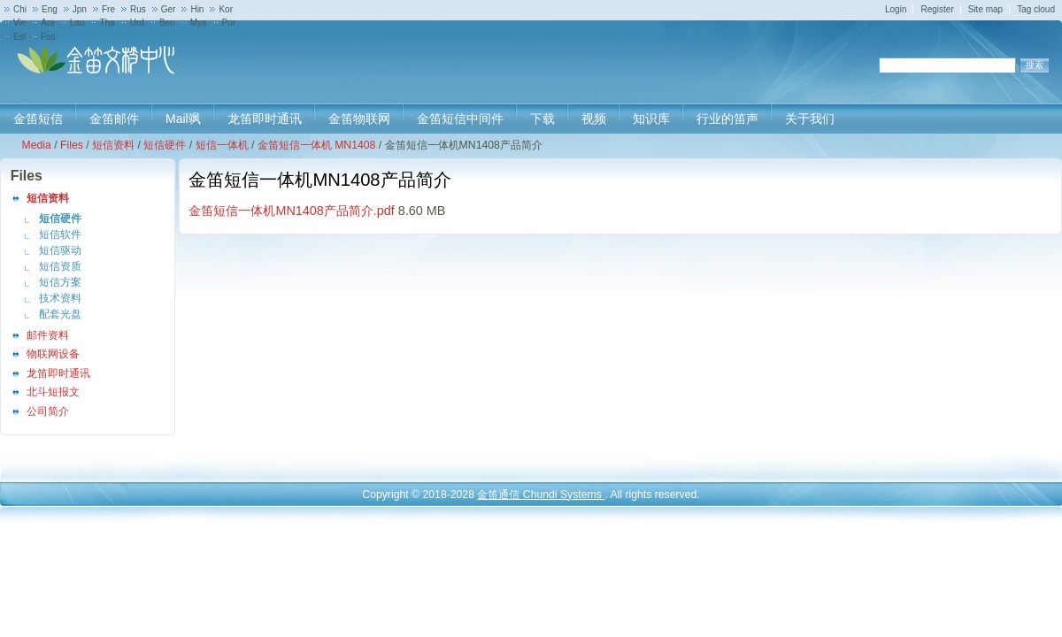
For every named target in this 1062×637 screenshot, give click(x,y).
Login (895, 9)
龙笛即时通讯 (58, 373)
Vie (19, 22)
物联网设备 (53, 354)
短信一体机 (222, 145)
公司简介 (48, 411)
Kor (226, 9)
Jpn (80, 9)
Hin (197, 9)
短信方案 (60, 282)
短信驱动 (60, 250)
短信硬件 (164, 145)
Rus (138, 9)
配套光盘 (60, 314)
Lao (77, 22)
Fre (108, 9)
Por (229, 22)
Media (35, 145)
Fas (48, 37)
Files (71, 145)
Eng (50, 9)
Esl (19, 37)
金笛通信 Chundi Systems (540, 494)
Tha (107, 22)
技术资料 (60, 298)
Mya (198, 22)
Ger (168, 9)
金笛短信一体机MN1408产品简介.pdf (291, 210)
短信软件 (60, 234)
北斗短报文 (53, 392)
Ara (48, 22)
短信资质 (60, 266)
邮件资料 (48, 335)
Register (936, 9)
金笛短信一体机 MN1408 (317, 145)
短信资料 (113, 145)
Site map (985, 9)
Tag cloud (1036, 9)
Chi (20, 9)
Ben (167, 22)
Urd (137, 22)
